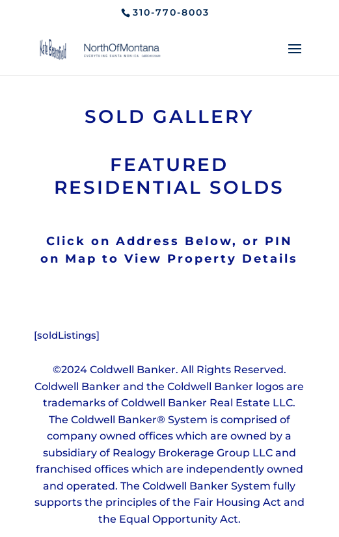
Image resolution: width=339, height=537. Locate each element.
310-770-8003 (171, 12)
